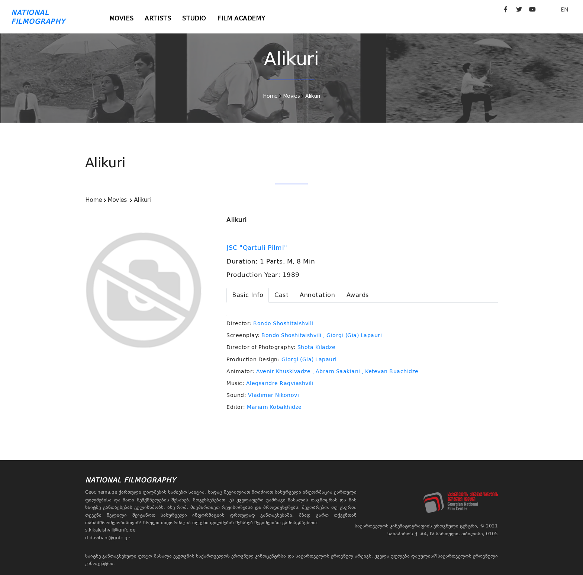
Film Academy (241, 18)
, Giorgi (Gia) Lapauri (352, 335)
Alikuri (312, 96)
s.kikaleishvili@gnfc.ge (110, 530)
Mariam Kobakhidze (274, 407)
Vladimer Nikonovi (273, 395)
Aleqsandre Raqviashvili (280, 383)
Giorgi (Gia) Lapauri (309, 359)
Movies (121, 18)
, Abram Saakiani (336, 371)
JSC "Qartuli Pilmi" (257, 247)
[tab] (247, 295)
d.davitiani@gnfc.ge (107, 537)
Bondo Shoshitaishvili (283, 323)
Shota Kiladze (316, 347)
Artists (158, 18)
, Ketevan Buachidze (390, 371)
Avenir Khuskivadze (283, 371)
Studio (194, 18)
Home (270, 96)
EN (564, 9)
